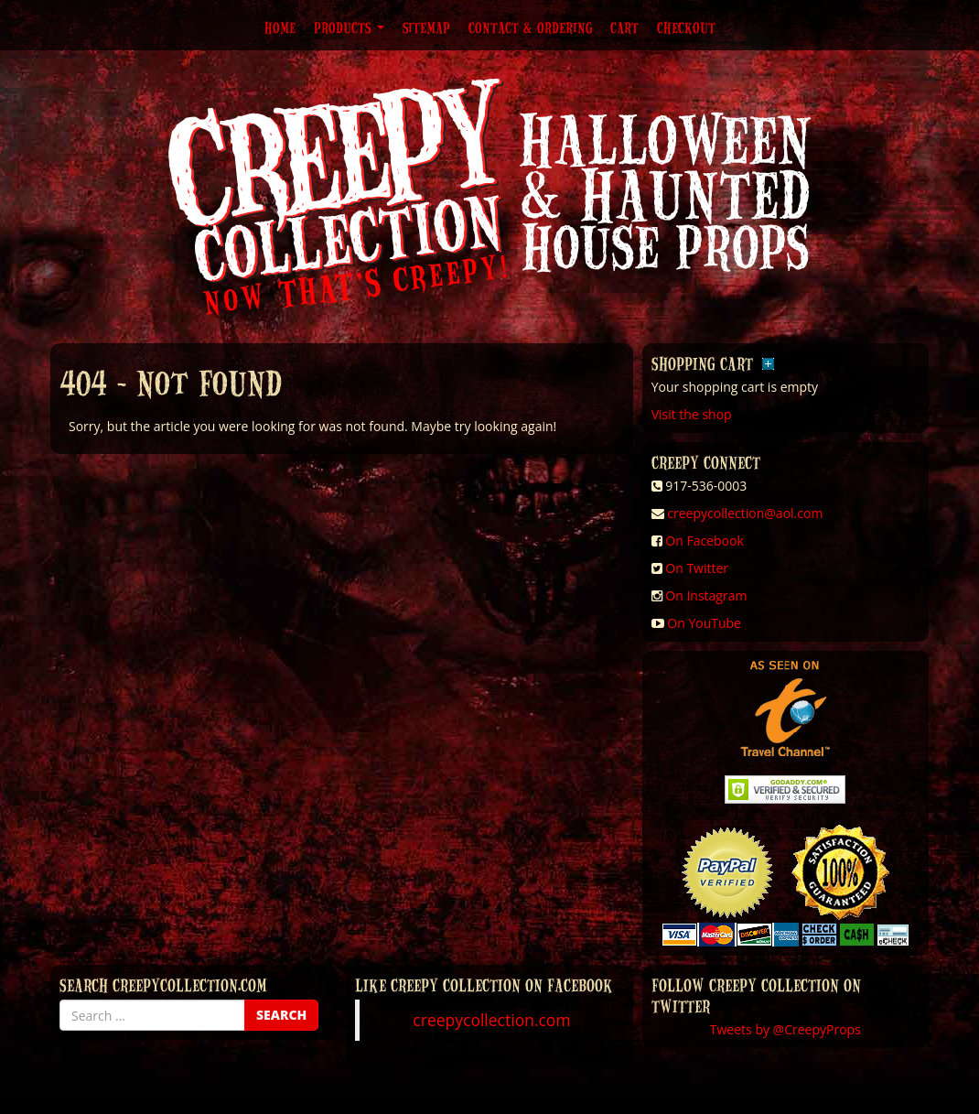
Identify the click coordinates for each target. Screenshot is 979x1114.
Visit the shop (691, 414)
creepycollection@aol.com (745, 513)
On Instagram (706, 595)
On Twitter (696, 568)
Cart (624, 27)
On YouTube (704, 623)
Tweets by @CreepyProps (785, 1029)
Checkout (686, 27)
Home (280, 27)
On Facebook (704, 540)
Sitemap (426, 27)
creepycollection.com (491, 1020)
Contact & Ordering (530, 27)
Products (349, 27)
